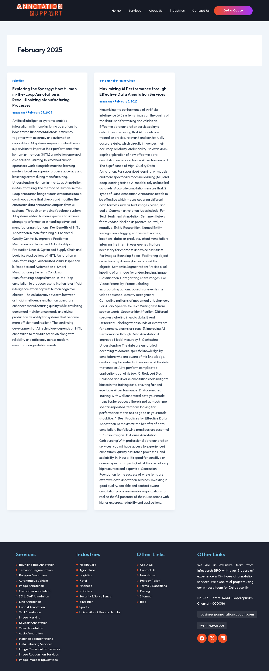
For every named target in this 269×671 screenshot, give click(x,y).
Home (116, 11)
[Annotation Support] (39, 10)
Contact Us (201, 11)
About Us (155, 11)
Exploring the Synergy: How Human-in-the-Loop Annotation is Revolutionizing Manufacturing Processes (45, 97)
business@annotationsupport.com (227, 607)
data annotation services (117, 80)
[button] (212, 619)
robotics (18, 80)
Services (135, 11)
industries (177, 11)
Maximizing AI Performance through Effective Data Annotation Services (133, 94)
